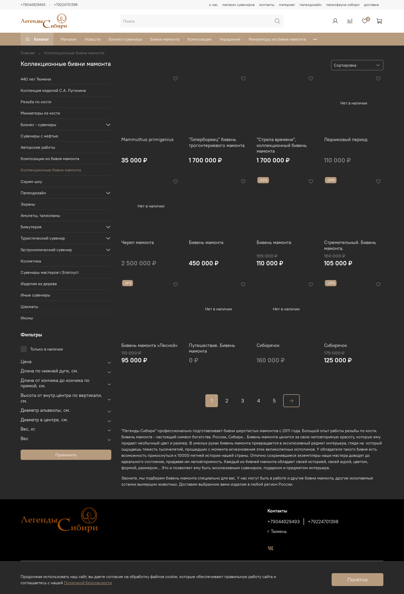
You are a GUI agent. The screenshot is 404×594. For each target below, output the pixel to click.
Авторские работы (38, 147)
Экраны (28, 204)
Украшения (230, 39)
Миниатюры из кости (40, 113)
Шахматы (29, 306)
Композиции (199, 39)
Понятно (357, 579)
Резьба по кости (36, 101)
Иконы (27, 317)
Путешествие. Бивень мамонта (212, 348)
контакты (266, 4)
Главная (28, 52)
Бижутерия (31, 226)
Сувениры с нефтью (39, 135)
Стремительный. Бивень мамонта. (350, 245)
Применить (66, 454)
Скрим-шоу (31, 181)
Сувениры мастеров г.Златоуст (50, 272)
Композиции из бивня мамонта (50, 158)
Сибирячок (268, 345)
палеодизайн (311, 4)
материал (287, 4)
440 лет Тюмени (36, 79)
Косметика (31, 261)
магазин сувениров (238, 4)
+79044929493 (33, 4)
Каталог (37, 39)
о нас (213, 4)
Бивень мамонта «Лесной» (149, 345)
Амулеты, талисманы (40, 215)
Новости (92, 39)
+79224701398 (66, 4)
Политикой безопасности (88, 582)
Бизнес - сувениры (38, 124)
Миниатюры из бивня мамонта (277, 39)
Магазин (69, 39)
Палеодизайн (33, 192)
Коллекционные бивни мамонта (51, 169)
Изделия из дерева (39, 283)
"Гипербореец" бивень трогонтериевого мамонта (217, 142)
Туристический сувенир (43, 238)
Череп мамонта (137, 242)
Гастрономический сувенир (46, 249)
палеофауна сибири (342, 4)
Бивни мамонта (164, 39)
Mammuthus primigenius (147, 139)
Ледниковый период (345, 139)
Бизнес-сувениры (125, 39)
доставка (371, 4)
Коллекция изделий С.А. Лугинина (53, 90)
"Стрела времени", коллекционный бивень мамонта (282, 145)
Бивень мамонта (206, 242)
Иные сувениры (35, 295)
